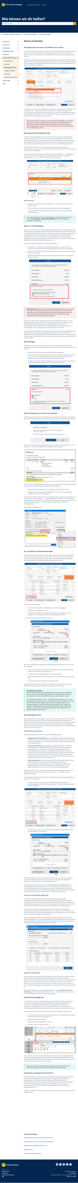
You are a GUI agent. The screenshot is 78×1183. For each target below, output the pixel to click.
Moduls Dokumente (60, 1067)
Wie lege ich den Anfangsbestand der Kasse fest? (35, 1145)
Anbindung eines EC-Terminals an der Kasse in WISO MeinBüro (38, 1141)
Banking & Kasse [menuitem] (8, 61)
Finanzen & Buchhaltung (30, 34)
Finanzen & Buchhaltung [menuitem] (9, 58)
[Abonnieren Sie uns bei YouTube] (64, 1164)
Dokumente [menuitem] (6, 54)
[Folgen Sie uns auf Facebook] (70, 1164)
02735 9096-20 (72, 1173)
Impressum (5, 1173)
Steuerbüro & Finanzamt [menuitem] (11, 77)
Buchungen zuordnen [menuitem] (10, 67)
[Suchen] (74, 23)
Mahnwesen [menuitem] (7, 74)
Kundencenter (5, 1171)
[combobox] (37, 23)
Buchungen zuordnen (45, 34)
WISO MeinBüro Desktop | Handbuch (11, 34)
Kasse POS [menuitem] (7, 64)
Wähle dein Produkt (33, 5)
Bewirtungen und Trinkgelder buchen (32, 1153)
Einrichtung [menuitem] (6, 41)
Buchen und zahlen (28, 1149)
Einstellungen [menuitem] (6, 48)
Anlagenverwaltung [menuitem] (9, 70)
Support (44, 5)
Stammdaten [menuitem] (6, 45)
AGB (3, 1176)
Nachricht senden (71, 1176)
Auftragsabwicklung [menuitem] (8, 51)
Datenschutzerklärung (8, 1175)
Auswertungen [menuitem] (6, 80)
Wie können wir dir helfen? (23, 19)
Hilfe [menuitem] (4, 83)
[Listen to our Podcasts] (67, 1164)
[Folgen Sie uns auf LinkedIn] (57, 1164)
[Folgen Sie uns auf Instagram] (60, 1164)
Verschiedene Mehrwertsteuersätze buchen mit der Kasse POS (38, 1137)
